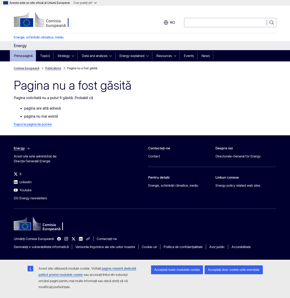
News (205, 56)
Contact (154, 156)
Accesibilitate (241, 247)
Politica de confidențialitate (183, 247)
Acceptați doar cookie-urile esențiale (234, 269)
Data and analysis (95, 56)
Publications (53, 68)
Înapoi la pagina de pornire (33, 124)
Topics (45, 56)
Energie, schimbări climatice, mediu (39, 37)
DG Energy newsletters (30, 198)
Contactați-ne (107, 239)
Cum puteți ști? (85, 2)
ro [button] (169, 22)
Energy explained (131, 56)
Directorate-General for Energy (238, 156)
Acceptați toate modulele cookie (177, 269)
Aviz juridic (217, 247)
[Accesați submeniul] (74, 55)
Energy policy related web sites (237, 185)
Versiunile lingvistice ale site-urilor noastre (105, 247)
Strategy (63, 56)
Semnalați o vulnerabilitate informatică (41, 247)
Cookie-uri (149, 247)
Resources (164, 56)
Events (189, 56)
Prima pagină (23, 56)
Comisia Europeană (26, 68)
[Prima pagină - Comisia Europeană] (46, 20)
